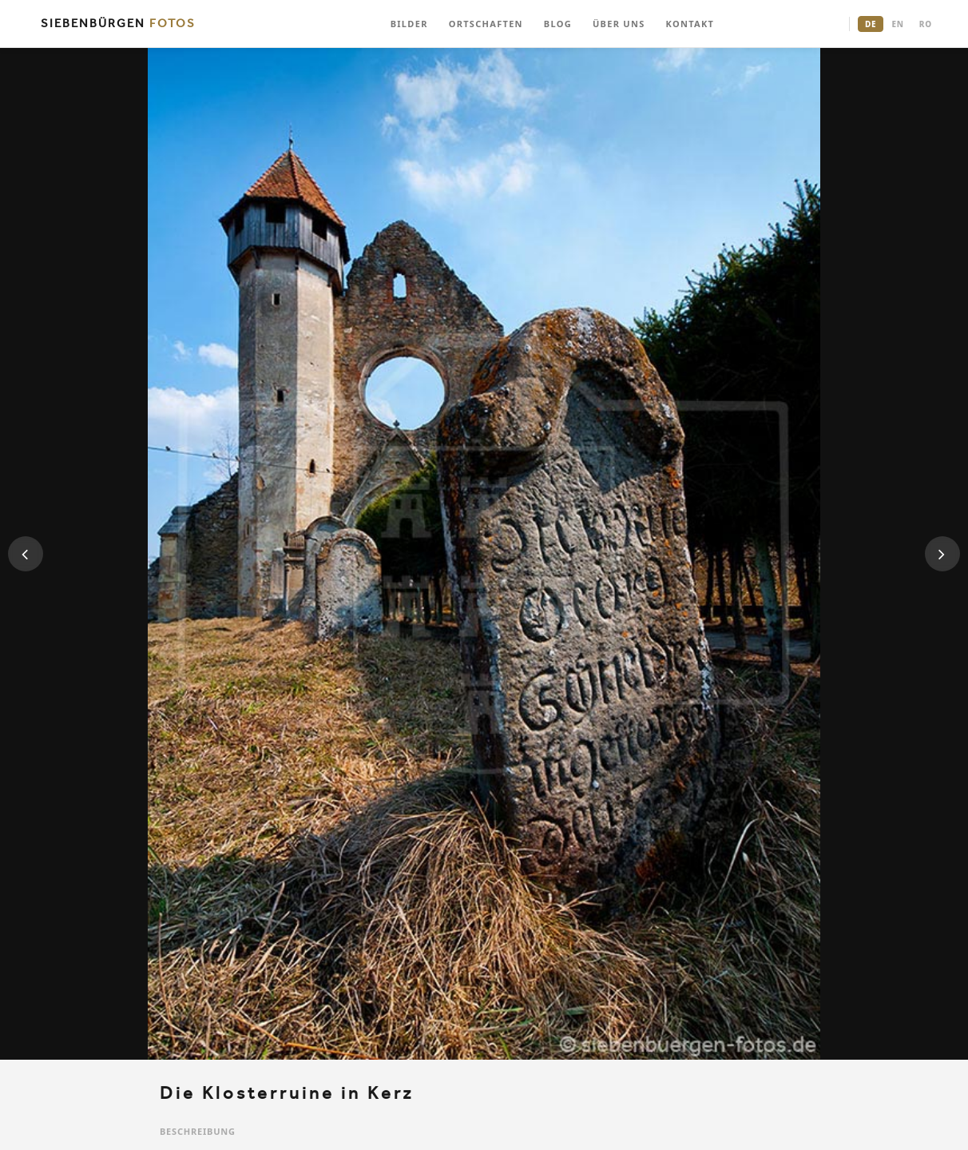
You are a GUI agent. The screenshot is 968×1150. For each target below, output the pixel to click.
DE (870, 24)
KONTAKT (690, 24)
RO (925, 24)
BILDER (409, 24)
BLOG (558, 24)
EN (897, 24)
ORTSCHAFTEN (486, 24)
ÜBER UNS (619, 24)
